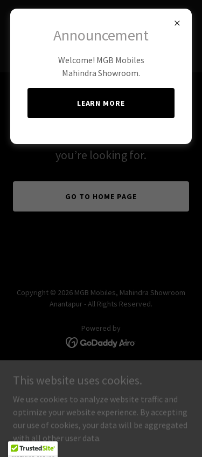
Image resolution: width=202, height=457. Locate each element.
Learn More (101, 103)
